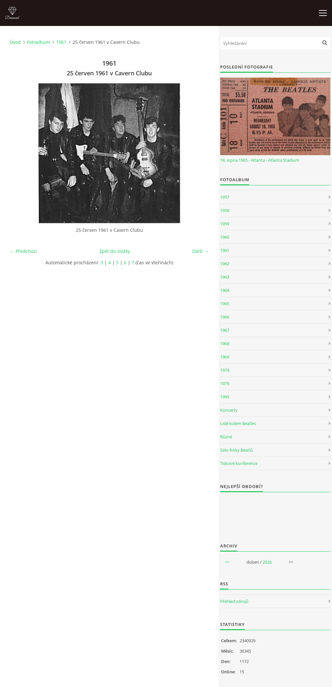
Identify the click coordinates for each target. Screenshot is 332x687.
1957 (224, 197)
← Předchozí (23, 251)
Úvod (15, 42)
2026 (267, 562)
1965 (224, 303)
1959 (224, 224)
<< (227, 562)
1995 (224, 397)
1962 (224, 264)
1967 (224, 330)
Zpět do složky (114, 251)
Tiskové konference (238, 463)
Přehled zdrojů (234, 601)
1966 (224, 317)
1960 (224, 237)
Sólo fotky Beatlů (236, 450)
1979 (224, 383)
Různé (226, 437)
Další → (200, 251)
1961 (61, 42)
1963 (224, 277)
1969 (224, 357)
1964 (224, 290)
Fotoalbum (38, 42)
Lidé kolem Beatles (238, 423)
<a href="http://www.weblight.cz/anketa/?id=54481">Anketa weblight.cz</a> (275, 513)
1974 (224, 370)
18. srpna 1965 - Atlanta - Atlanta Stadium (259, 160)
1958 (224, 210)
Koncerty (229, 410)
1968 (224, 343)
